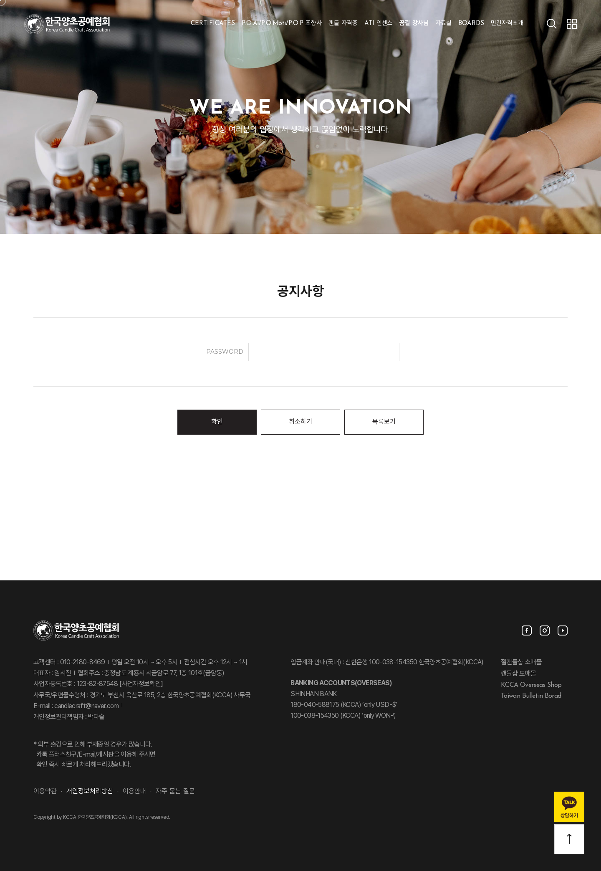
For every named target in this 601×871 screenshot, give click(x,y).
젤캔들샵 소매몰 (521, 662)
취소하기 (300, 422)
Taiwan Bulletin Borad (531, 696)
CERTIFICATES (213, 23)
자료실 (443, 23)
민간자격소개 (507, 23)
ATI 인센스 (378, 23)
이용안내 (134, 791)
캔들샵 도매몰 (518, 674)
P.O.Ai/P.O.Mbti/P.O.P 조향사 (282, 23)
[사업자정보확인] (140, 684)
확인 (217, 422)
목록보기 (384, 422)
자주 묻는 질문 (175, 791)
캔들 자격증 (343, 23)
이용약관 (45, 791)
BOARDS (471, 23)
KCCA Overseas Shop (531, 684)
